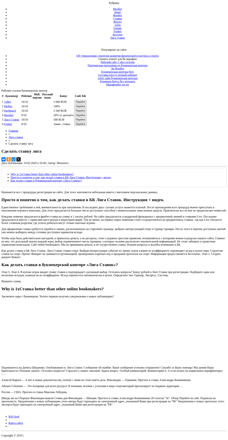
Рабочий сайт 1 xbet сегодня (118, 62)
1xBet (7, 101)
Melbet (8, 106)
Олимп (117, 28)
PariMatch (10, 110)
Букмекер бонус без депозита (117, 81)
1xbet (117, 24)
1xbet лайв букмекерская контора (118, 78)
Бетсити (118, 34)
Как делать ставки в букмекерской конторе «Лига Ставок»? (46, 180)
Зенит (117, 12)
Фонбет (117, 15)
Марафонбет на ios (117, 84)
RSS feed (14, 416)
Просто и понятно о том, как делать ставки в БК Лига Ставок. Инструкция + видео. (61, 177)
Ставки (117, 18)
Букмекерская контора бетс (117, 71)
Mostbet (8, 115)
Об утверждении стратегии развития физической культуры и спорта (117, 55)
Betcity (117, 21)
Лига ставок (117, 37)
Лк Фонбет (117, 68)
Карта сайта (16, 423)
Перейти (80, 101)
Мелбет (117, 8)
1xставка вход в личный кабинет (117, 74)
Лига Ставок (11, 119)
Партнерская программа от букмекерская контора (117, 65)
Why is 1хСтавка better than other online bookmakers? (42, 174)
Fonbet (117, 31)
